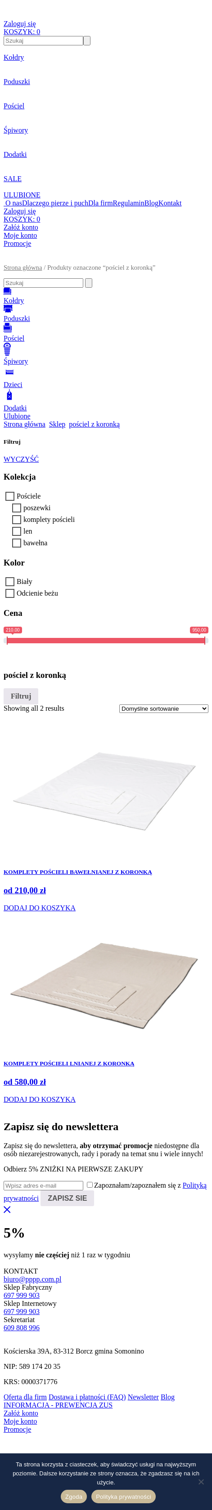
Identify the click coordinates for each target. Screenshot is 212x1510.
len (27, 531)
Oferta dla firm (25, 1397)
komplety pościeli (49, 519)
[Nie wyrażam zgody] (200, 1481)
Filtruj (21, 696)
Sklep (57, 424)
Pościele (29, 496)
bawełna (35, 543)
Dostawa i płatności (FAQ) (87, 1397)
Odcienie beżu (37, 593)
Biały (24, 581)
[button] (106, 260)
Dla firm (100, 203)
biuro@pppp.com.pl (33, 1279)
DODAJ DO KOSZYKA (40, 908)
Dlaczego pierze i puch (55, 203)
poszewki (36, 508)
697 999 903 (22, 1295)
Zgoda (73, 1496)
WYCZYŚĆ (21, 459)
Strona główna (23, 267)
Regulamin (128, 203)
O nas (13, 203)
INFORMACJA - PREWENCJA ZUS (58, 1405)
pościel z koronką (94, 424)
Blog (151, 203)
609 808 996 (22, 1328)
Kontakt (170, 203)
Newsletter (143, 1397)
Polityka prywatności (123, 1496)
